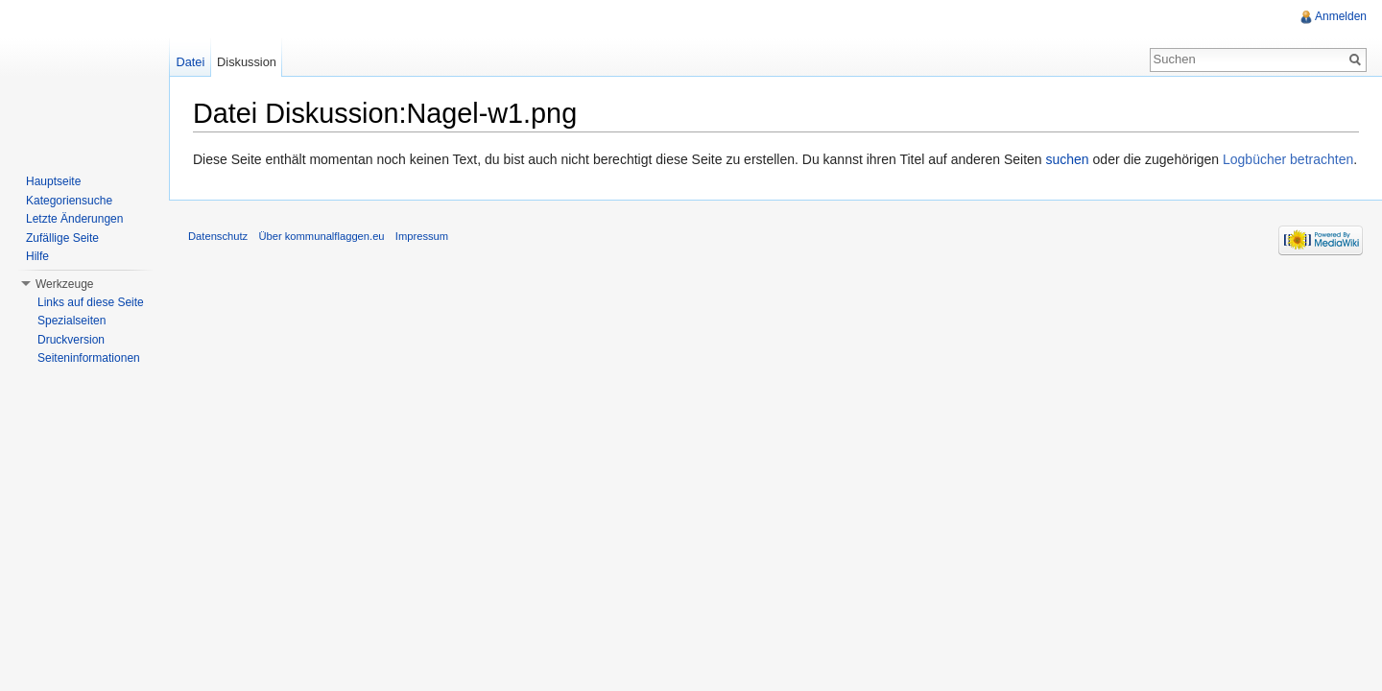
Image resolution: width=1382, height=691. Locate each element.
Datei (190, 62)
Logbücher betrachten (1288, 159)
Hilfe (37, 256)
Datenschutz (218, 236)
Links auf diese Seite (90, 302)
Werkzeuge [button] (64, 284)
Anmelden (1341, 16)
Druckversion (71, 339)
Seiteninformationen (88, 358)
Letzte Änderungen (74, 219)
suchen (1067, 159)
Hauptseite (53, 181)
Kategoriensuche (69, 200)
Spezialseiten (71, 320)
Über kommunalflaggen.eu (321, 236)
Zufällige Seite (62, 238)
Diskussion (246, 62)
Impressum (421, 236)
